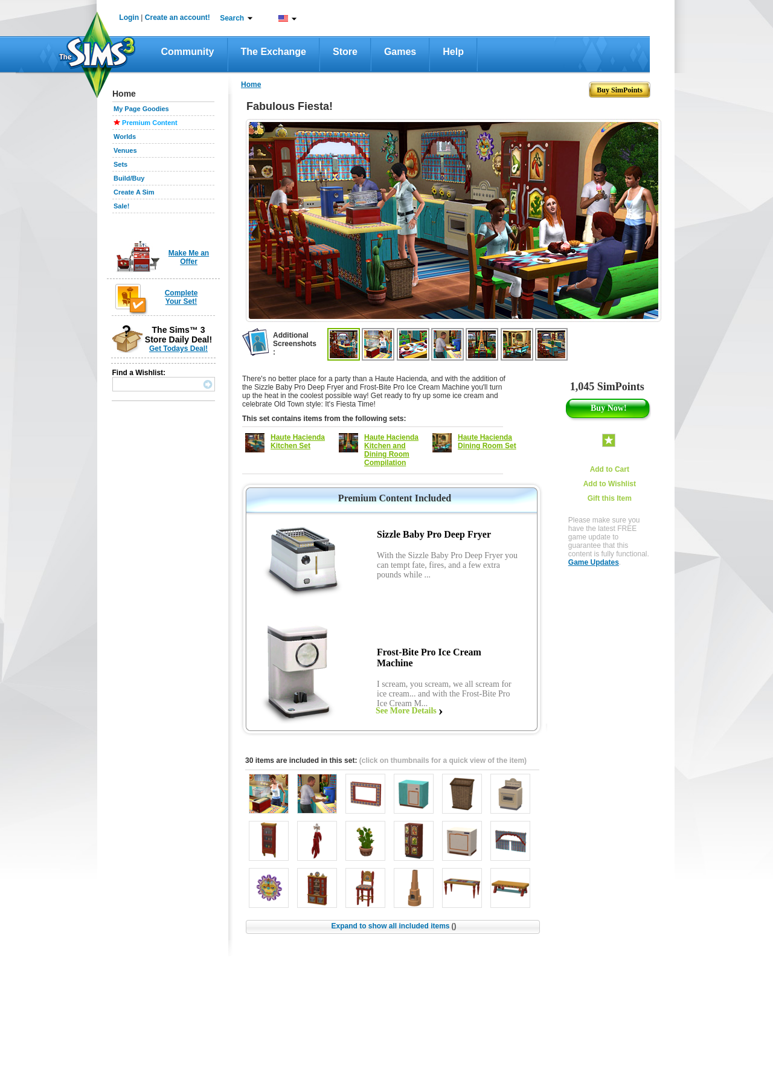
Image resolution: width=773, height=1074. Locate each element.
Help (453, 52)
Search (232, 18)
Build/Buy (129, 178)
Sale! (121, 206)
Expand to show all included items (393, 926)
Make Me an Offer (188, 257)
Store (345, 52)
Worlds (125, 136)
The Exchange (273, 52)
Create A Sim (134, 192)
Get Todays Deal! (178, 348)
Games (400, 52)
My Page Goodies (141, 108)
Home (251, 84)
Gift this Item (610, 498)
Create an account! (177, 17)
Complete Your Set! (181, 297)
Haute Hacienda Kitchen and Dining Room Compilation (391, 450)
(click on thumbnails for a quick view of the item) (443, 760)
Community (187, 52)
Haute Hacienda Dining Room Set (487, 441)
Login (129, 17)
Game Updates (593, 562)
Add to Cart (609, 469)
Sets (120, 164)
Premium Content (150, 122)
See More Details (406, 710)
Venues (125, 150)
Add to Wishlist (609, 484)
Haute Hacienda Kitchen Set (298, 441)
